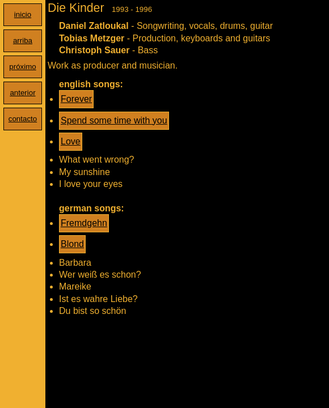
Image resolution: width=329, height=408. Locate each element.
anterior (22, 92)
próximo (22, 66)
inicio (22, 14)
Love (71, 141)
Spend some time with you (114, 120)
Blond (72, 244)
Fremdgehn (84, 223)
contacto (23, 118)
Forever (76, 99)
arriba (22, 40)
